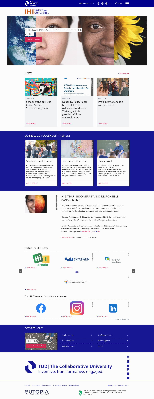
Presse (100, 346)
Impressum (36, 385)
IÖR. (98, 231)
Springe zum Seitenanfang (117, 385)
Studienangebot (68, 335)
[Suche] (118, 3)
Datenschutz (46, 385)
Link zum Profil (67, 238)
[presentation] (20, 271)
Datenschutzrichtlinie (122, 319)
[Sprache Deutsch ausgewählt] (108, 3)
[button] (76, 272)
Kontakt (27, 385)
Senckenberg (86, 231)
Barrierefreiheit (74, 385)
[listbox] (77, 163)
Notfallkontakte (68, 341)
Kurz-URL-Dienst (68, 346)
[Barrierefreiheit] (102, 4)
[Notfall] (98, 4)
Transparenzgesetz (60, 385)
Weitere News (124, 74)
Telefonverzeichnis (105, 335)
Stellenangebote (104, 341)
